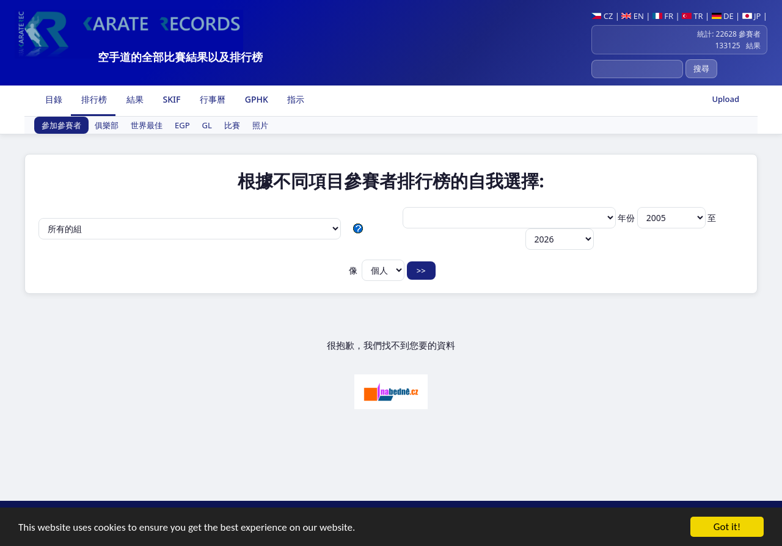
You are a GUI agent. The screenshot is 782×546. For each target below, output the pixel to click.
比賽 (232, 125)
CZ (602, 15)
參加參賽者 (61, 125)
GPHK (255, 99)
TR (692, 15)
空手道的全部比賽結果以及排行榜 (180, 56)
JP (751, 15)
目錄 (52, 99)
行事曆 (211, 99)
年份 (662, 218)
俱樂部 (107, 125)
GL (207, 125)
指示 (295, 99)
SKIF (171, 99)
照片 (260, 125)
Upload (725, 98)
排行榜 (93, 99)
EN (632, 15)
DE (723, 15)
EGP (182, 125)
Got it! (727, 528)
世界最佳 (147, 125)
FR (662, 15)
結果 (134, 99)
